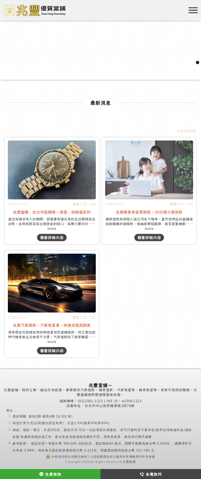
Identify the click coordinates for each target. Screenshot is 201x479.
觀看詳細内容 (52, 237)
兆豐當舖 (129, 462)
